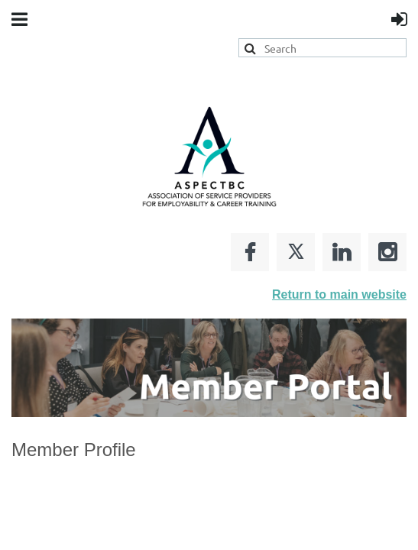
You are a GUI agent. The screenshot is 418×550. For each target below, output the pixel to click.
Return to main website (339, 294)
